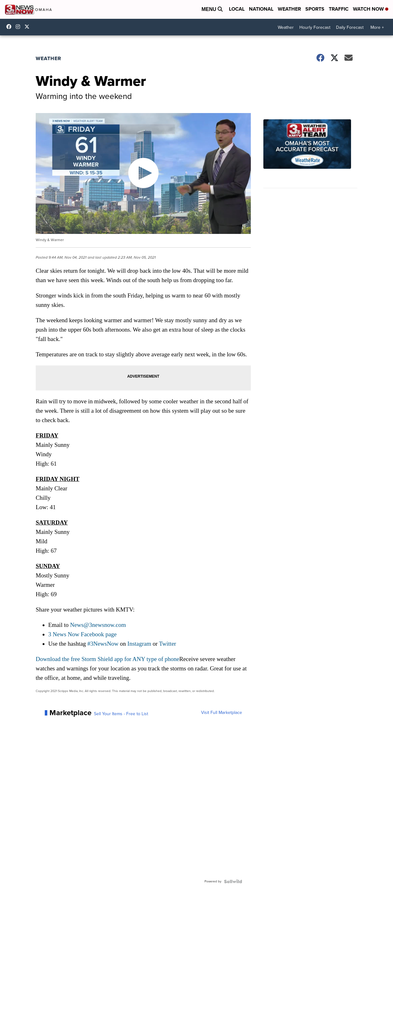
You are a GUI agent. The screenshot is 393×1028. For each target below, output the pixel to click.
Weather (289, 9)
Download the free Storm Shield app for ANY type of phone (107, 659)
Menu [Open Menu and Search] (212, 9)
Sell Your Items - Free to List (121, 714)
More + (377, 27)
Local (237, 9)
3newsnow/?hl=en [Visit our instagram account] (19, 26)
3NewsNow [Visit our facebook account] (10, 26)
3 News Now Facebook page (82, 634)
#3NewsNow (102, 643)
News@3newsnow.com (98, 625)
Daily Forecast (350, 27)
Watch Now (370, 9)
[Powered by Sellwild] (233, 881)
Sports (314, 9)
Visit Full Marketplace (221, 712)
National (261, 9)
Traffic (339, 9)
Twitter (167, 643)
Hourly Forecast (314, 27)
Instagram (139, 643)
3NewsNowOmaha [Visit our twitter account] (28, 26)
